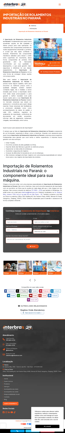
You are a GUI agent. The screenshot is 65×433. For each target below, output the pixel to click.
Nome (9, 218)
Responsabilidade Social (11, 394)
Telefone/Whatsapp (13, 226)
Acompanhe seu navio (11, 389)
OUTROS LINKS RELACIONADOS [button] (34, 305)
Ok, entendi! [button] (47, 426)
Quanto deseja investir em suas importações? (42, 227)
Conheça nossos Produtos (50, 72)
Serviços (6, 386)
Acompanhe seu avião (11, 391)
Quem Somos (8, 381)
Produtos (7, 383)
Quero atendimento (10, 403)
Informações (33, 28)
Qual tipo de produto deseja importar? (17, 236)
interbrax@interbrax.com (30, 192)
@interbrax (9, 350)
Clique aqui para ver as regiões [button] (32, 312)
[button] (30, 280)
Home (6, 378)
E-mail (36, 218)
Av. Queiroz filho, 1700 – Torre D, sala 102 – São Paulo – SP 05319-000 (22, 366)
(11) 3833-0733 (10, 340)
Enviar (32, 246)
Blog (5, 399)
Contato (6, 396)
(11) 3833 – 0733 (36, 190)
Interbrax (32, 25)
